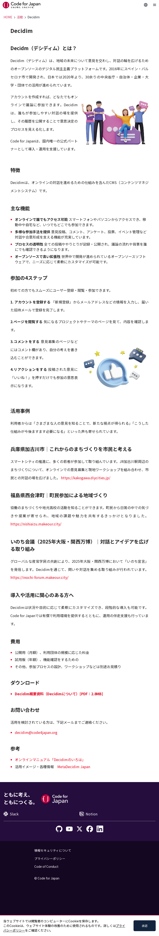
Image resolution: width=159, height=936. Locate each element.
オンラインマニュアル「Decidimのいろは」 (50, 759)
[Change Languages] (145, 4)
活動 (20, 17)
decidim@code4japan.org (36, 732)
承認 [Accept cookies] (144, 926)
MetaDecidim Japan (73, 766)
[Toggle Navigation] (154, 4)
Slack (11, 814)
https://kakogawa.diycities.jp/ (85, 477)
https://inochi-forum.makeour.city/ (39, 577)
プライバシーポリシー (49, 858)
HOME (8, 17)
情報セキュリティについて (52, 850)
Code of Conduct (46, 866)
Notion (88, 814)
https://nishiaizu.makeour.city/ (35, 524)
